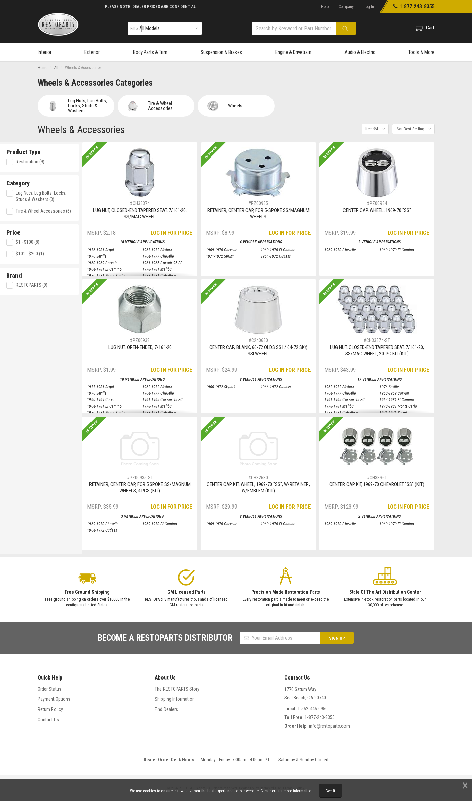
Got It (330, 790)
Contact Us (48, 719)
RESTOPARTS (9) (64, 283)
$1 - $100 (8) (60, 241)
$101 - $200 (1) (63, 252)
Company (346, 6)
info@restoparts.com (329, 726)
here (273, 791)
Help (325, 6)
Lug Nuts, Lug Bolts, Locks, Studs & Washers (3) (74, 194)
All (56, 67)
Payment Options (54, 699)
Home (42, 67)
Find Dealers (166, 709)
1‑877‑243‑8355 (414, 6)
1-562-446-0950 (313, 708)
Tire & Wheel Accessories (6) (76, 209)
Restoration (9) (63, 160)
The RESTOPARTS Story (177, 689)
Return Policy (50, 709)
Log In (369, 6)
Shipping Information (175, 699)
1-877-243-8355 (320, 717)
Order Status (49, 689)
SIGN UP (337, 638)
